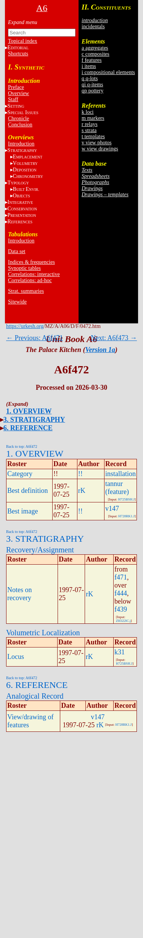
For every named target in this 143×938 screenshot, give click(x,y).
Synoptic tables (24, 268)
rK (81, 490)
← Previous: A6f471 (34, 338)
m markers (93, 118)
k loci (88, 112)
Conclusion (20, 125)
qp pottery (92, 91)
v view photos (97, 142)
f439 (120, 609)
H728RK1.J (126, 516)
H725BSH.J (126, 499)
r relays (90, 124)
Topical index (22, 41)
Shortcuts (18, 54)
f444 (120, 593)
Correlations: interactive (34, 274)
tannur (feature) (117, 488)
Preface (16, 87)
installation (120, 474)
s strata (89, 130)
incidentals (93, 26)
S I (23, 112)
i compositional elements (108, 72)
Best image (22, 511)
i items (89, 66)
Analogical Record (35, 696)
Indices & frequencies (31, 262)
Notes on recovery (19, 594)
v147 (112, 508)
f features (91, 60)
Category (19, 474)
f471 (120, 577)
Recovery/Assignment (40, 550)
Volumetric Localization (43, 632)
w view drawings (100, 149)
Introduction (21, 144)
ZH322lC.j (123, 621)
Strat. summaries (26, 291)
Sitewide (17, 302)
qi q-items (92, 84)
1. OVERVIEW (28, 411)
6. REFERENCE (28, 428)
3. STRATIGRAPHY (34, 419)
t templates (93, 136)
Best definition (27, 490)
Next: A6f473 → (114, 338)
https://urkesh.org (24, 326)
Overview (18, 93)
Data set (16, 251)
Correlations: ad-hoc (30, 280)
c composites (95, 54)
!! (80, 474)
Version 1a (100, 350)
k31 (119, 652)
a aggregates (95, 48)
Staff (13, 99)
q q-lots (90, 78)
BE (26, 189)
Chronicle (18, 118)
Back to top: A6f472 (21, 446)
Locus (15, 656)
